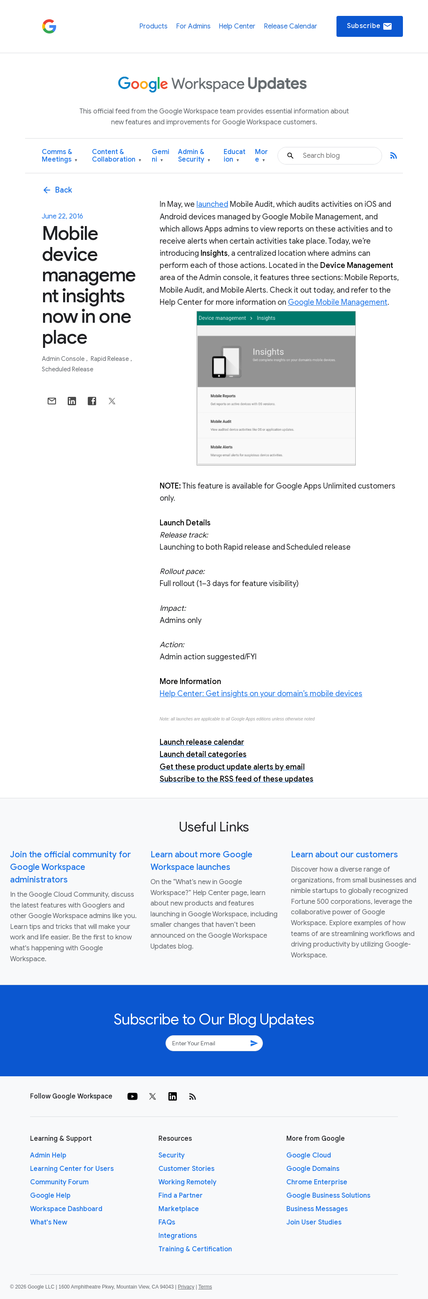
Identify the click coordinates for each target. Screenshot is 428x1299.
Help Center (237, 26)
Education (234, 156)
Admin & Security (194, 156)
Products (153, 26)
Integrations (177, 1236)
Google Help (50, 1195)
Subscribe (369, 26)
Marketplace (178, 1209)
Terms (205, 1287)
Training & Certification (195, 1249)
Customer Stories (186, 1169)
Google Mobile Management (337, 302)
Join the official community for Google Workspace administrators (70, 867)
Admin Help (48, 1155)
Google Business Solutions (328, 1195)
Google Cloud (308, 1155)
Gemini (160, 156)
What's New (48, 1222)
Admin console (64, 359)
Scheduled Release (67, 369)
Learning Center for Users (72, 1169)
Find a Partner (180, 1195)
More (261, 156)
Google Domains (312, 1169)
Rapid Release (110, 359)
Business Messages (317, 1209)
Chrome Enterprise (316, 1182)
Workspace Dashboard (66, 1209)
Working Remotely (187, 1182)
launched (212, 204)
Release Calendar (290, 26)
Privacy (186, 1287)
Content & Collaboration (116, 156)
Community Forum (59, 1182)
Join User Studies (313, 1222)
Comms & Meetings (59, 156)
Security (171, 1155)
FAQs (166, 1222)
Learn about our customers (344, 854)
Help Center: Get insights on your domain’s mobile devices (261, 693)
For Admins (193, 26)
